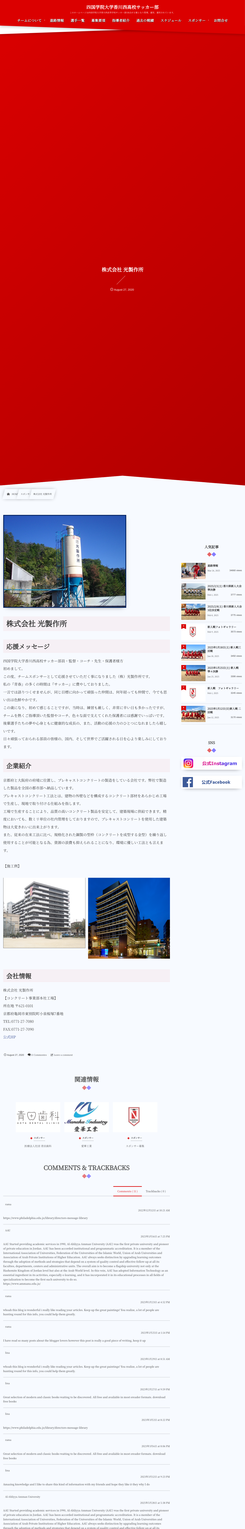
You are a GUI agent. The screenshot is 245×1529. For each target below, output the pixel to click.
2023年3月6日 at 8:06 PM (156, 1446)
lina (7, 1352)
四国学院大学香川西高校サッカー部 (122, 7)
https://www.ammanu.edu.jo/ (22, 1283)
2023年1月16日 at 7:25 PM (155, 1236)
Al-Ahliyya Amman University (22, 1496)
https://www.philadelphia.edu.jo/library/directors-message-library (45, 1218)
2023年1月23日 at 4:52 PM (155, 1302)
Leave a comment (63, 1055)
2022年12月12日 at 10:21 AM (154, 1210)
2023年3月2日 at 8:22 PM (156, 1420)
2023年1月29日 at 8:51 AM (155, 1359)
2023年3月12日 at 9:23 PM (155, 1476)
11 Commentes (39, 1055)
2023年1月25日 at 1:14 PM (155, 1332)
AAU (8, 1230)
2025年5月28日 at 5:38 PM (155, 1503)
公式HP (9, 1037)
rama (8, 1204)
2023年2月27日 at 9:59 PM (155, 1389)
